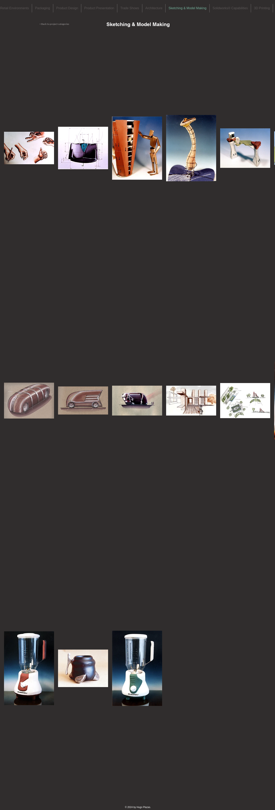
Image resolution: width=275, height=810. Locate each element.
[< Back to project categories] (59, 24)
